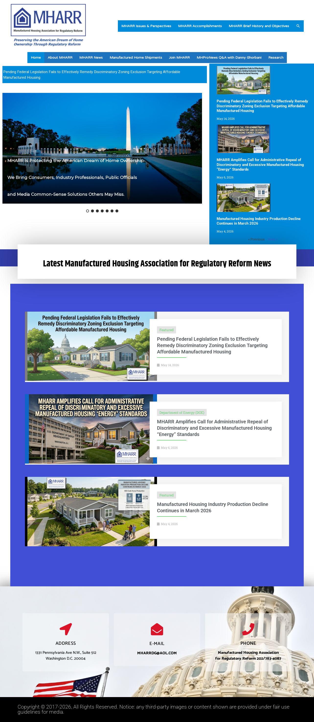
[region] (104, 74)
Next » (273, 239)
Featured (166, 330)
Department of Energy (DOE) (181, 412)
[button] (298, 26)
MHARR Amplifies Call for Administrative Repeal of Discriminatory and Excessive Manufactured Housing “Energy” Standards (260, 165)
